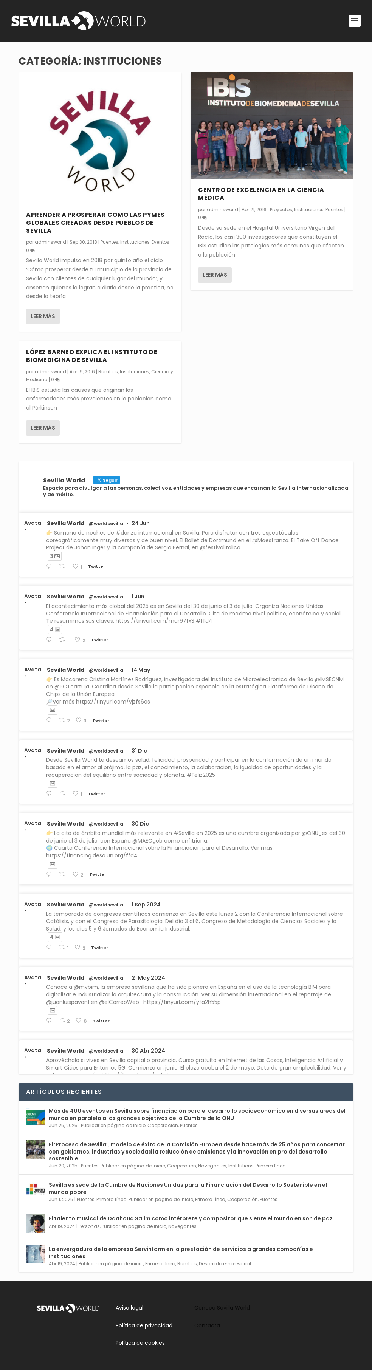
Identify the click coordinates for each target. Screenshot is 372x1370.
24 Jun (141, 523)
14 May (141, 670)
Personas (89, 1226)
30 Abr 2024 (148, 1051)
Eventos (160, 241)
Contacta (207, 1325)
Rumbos (108, 371)
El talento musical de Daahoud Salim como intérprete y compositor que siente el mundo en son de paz (191, 1218)
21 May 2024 (148, 978)
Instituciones (135, 241)
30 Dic (140, 823)
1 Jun (138, 596)
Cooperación (162, 1125)
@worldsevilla (106, 524)
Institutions (241, 1166)
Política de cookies (140, 1343)
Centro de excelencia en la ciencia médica (261, 193)
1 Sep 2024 (146, 904)
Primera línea (271, 1166)
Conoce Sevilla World (222, 1307)
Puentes (109, 241)
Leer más (43, 316)
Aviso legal (129, 1307)
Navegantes (212, 1166)
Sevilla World (65, 523)
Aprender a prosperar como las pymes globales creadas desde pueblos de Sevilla (95, 222)
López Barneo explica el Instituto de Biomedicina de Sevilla (91, 356)
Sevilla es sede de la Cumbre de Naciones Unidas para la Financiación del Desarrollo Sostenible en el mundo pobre (188, 1188)
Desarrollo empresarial (225, 1263)
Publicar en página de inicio (113, 1125)
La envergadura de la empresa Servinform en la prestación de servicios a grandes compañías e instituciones (181, 1252)
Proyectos (281, 209)
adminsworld (50, 241)
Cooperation (181, 1166)
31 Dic (139, 751)
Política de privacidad (144, 1325)
